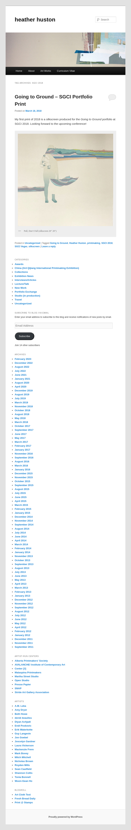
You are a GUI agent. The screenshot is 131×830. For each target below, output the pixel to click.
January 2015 (22, 512)
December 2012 (24, 599)
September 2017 (24, 430)
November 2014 (24, 520)
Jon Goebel (21, 737)
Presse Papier (23, 684)
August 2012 (22, 611)
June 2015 (21, 497)
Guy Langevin (23, 733)
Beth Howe (21, 714)
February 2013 (23, 591)
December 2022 (24, 363)
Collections (21, 272)
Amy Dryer (21, 709)
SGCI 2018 (106, 243)
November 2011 (24, 643)
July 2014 (20, 532)
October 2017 (22, 426)
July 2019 (20, 398)
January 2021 (22, 378)
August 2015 (22, 489)
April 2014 (20, 540)
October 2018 (22, 410)
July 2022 (20, 371)
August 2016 (22, 461)
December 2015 (24, 473)
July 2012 (20, 615)
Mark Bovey (21, 753)
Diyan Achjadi (23, 721)
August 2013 (22, 568)
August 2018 (22, 414)
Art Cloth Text (23, 794)
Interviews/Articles (25, 280)
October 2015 (22, 481)
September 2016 (24, 457)
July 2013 (20, 572)
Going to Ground (59, 243)
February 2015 (23, 509)
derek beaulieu (23, 717)
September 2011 (24, 647)
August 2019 (22, 394)
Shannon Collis (24, 773)
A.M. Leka (20, 706)
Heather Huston (77, 243)
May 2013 (20, 579)
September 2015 (24, 485)
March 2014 (21, 544)
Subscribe (24, 336)
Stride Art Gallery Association (32, 692)
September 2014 (24, 524)
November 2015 (24, 477)
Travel (18, 299)
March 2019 (21, 402)
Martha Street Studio (27, 676)
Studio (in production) (27, 295)
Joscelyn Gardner (25, 741)
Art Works (45, 70)
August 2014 (22, 528)
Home (19, 70)
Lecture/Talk (22, 284)
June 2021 (21, 374)
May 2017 (20, 438)
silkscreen (34, 246)
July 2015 (20, 493)
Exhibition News (24, 276)
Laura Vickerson (24, 745)
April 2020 (20, 386)
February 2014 (23, 548)
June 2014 (21, 536)
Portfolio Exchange (26, 291)
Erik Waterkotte (24, 729)
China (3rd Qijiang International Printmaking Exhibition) (47, 268)
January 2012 (22, 635)
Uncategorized (32, 243)
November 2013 (24, 556)
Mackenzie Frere (24, 749)
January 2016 (22, 469)
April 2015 (20, 501)
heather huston (35, 19)
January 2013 (22, 595)
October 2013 (22, 560)
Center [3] (20, 668)
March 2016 (21, 465)
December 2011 (24, 639)
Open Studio (22, 680)
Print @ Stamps (24, 802)
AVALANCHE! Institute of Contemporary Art (40, 664)
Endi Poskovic (23, 725)
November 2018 (24, 406)
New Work (21, 287)
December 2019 (24, 390)
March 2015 (21, 505)
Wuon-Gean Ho (23, 781)
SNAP (18, 688)
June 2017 (21, 434)
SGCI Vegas (21, 246)
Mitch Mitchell (23, 757)
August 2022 (22, 366)
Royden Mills (22, 765)
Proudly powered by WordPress (65, 817)
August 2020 (22, 382)
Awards (19, 264)
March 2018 (21, 422)
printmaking (93, 243)
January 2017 (22, 449)
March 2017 (21, 441)
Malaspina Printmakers (28, 672)
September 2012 (24, 607)
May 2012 (20, 623)
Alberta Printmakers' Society (31, 660)
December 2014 (24, 516)
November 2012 (24, 603)
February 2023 (23, 359)
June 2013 (21, 576)
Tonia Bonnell (23, 777)
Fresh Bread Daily (25, 798)
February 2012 (23, 631)
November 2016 (24, 453)
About (31, 70)
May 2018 (20, 418)
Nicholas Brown (24, 761)
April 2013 (20, 583)
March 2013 (21, 587)
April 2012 (20, 627)
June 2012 (21, 619)
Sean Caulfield (23, 769)
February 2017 (23, 445)
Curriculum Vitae (66, 70)
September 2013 (24, 564)
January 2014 (22, 552)
